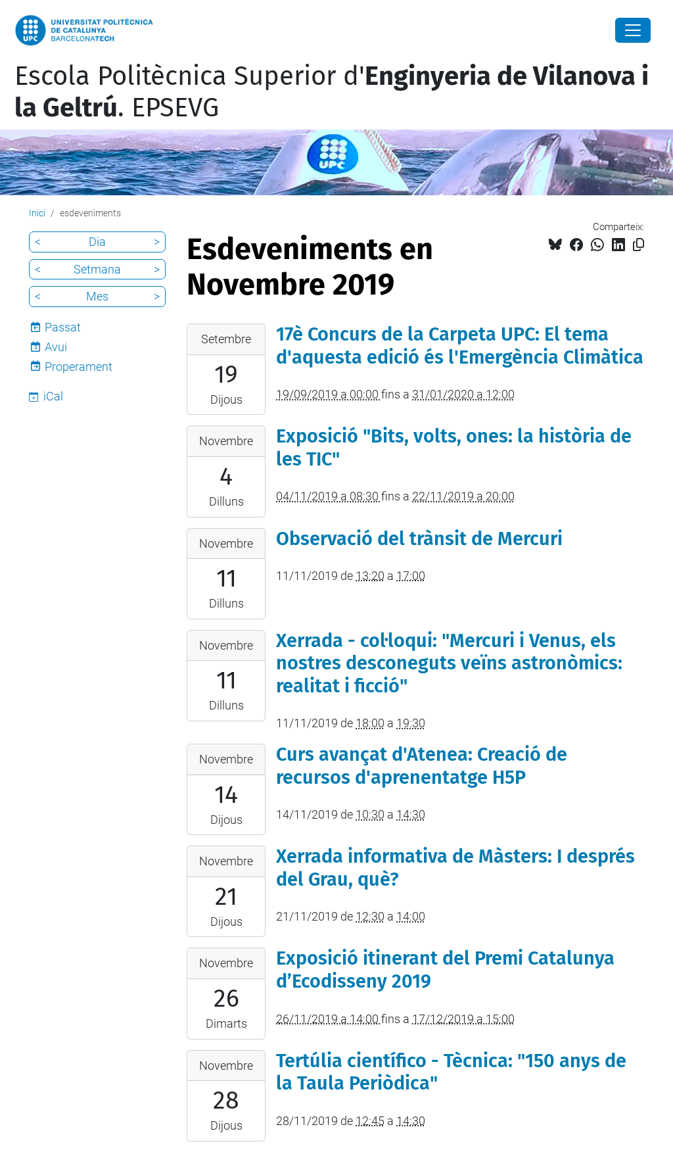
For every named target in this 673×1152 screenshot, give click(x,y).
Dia (97, 242)
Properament (78, 366)
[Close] (633, 30)
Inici (37, 213)
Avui (56, 347)
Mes (97, 296)
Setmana (97, 269)
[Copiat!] (638, 244)
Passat (63, 327)
